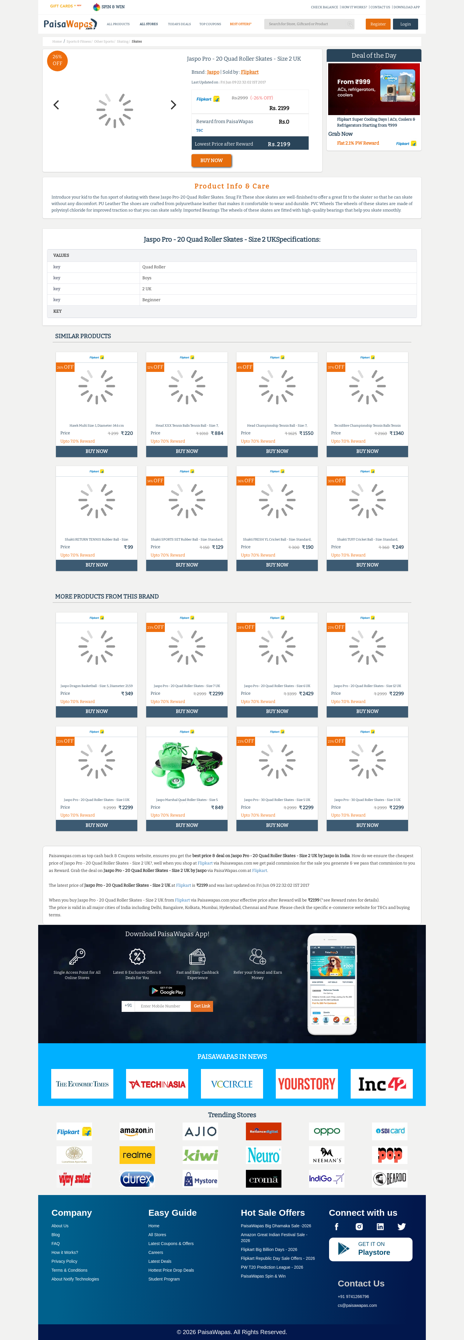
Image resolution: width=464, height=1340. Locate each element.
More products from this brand (107, 596)
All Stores (157, 1234)
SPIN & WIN (108, 6)
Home (154, 1225)
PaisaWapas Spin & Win (263, 1276)
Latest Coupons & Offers (171, 1243)
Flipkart (250, 72)
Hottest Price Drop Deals (171, 1270)
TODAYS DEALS (179, 24)
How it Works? (64, 1252)
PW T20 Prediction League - (272, 1267)
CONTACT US (380, 7)
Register (378, 24)
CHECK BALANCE (324, 7)
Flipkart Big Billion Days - (269, 1249)
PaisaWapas (214, 1332)
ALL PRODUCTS (118, 24)
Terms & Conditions (69, 1270)
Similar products (83, 336)
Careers (156, 1252)
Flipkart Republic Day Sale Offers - (278, 1258)
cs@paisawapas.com (357, 1305)
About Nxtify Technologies (75, 1279)
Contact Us (361, 1283)
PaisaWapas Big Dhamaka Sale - (276, 1225)
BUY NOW (211, 160)
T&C (199, 130)
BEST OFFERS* (241, 24)
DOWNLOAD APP (407, 7)
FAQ (55, 1243)
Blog (55, 1234)
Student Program (164, 1279)
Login (405, 24)
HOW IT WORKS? (354, 7)
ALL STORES (149, 24)
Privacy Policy (64, 1261)
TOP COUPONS (210, 24)
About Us (60, 1225)
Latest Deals (160, 1261)
